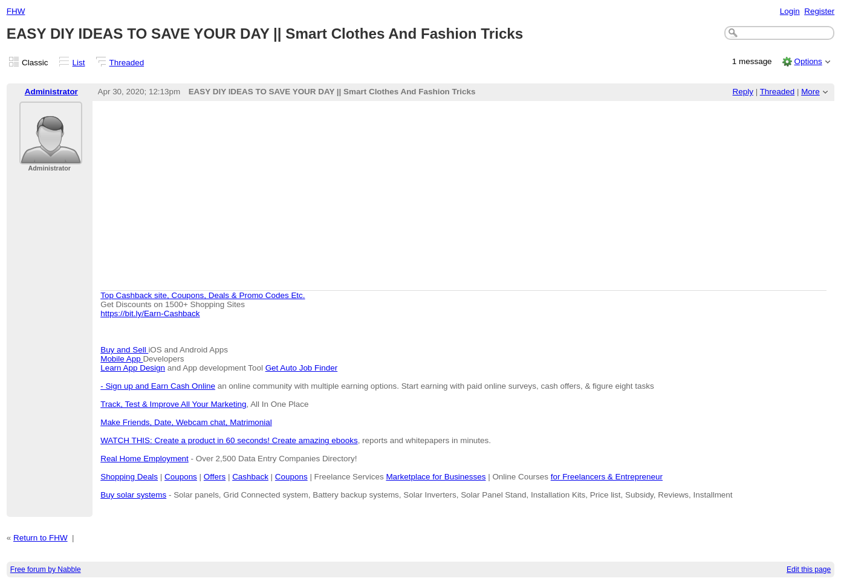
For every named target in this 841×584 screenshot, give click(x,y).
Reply (743, 91)
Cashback (250, 476)
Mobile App (121, 358)
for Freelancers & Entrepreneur (607, 476)
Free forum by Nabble (45, 569)
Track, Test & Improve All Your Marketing (173, 404)
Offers (215, 476)
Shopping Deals (129, 476)
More (810, 91)
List (79, 62)
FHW (16, 11)
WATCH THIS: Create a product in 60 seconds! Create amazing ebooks (228, 440)
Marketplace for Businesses (435, 476)
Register (819, 11)
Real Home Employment (144, 458)
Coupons (180, 476)
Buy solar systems (133, 494)
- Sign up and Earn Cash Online (157, 386)
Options (808, 61)
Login (790, 11)
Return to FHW (40, 537)
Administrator (51, 91)
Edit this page (809, 569)
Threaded (126, 62)
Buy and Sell (124, 349)
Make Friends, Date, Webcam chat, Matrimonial (186, 422)
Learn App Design (132, 367)
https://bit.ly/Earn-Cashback (150, 313)
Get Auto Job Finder (301, 367)
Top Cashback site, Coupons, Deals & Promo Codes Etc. (202, 295)
